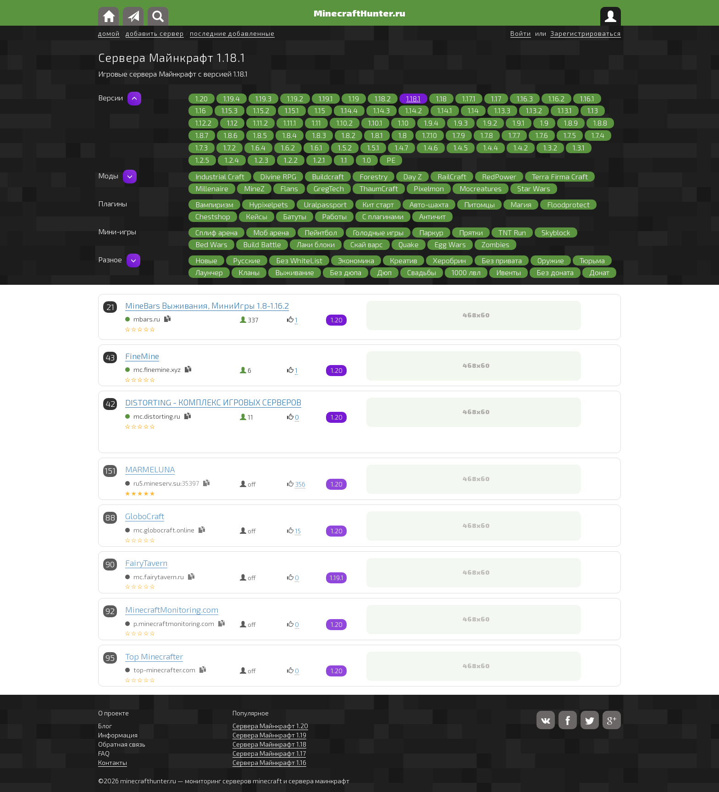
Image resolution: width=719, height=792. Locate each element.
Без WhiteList (299, 260)
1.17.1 (469, 98)
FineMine (142, 356)
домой (109, 33)
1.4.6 (431, 147)
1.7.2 (229, 147)
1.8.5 (260, 135)
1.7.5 (570, 135)
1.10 (403, 122)
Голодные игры (378, 232)
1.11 (316, 122)
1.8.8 (600, 122)
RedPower (499, 176)
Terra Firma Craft (560, 176)
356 (300, 484)
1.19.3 (263, 98)
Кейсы (256, 216)
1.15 (320, 110)
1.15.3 (229, 110)
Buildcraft (328, 176)
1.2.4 (232, 159)
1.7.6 (542, 135)
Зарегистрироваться (585, 33)
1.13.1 (565, 110)
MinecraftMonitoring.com (171, 609)
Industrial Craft (219, 176)
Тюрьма (592, 260)
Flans (289, 188)
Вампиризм (214, 204)
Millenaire (211, 188)
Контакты (112, 762)
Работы (334, 216)
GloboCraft (144, 516)
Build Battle (262, 244)
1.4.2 (521, 147)
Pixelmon (429, 188)
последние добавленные (232, 33)
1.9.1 (519, 122)
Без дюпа (345, 272)
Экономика (356, 260)
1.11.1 (289, 122)
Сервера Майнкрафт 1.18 (269, 744)
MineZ (254, 188)
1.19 (353, 98)
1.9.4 (431, 122)
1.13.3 (502, 110)
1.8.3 (319, 135)
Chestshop (212, 216)
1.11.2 (260, 122)
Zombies (495, 244)
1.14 (473, 110)
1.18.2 (383, 98)
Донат (599, 272)
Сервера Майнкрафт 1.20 (270, 726)
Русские (246, 260)
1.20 (201, 98)
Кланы (249, 272)
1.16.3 (525, 98)
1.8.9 (571, 122)
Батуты (294, 216)
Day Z (412, 176)
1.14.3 (381, 110)
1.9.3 (461, 122)
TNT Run (512, 232)
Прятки (471, 232)
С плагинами (383, 216)
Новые (206, 260)
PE (391, 159)
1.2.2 (291, 159)
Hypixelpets (268, 204)
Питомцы (479, 204)
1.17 (496, 98)
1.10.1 (375, 122)
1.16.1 (587, 98)
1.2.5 (202, 159)
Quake (408, 244)
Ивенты (508, 272)
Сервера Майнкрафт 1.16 (269, 762)
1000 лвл (466, 272)
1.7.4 (598, 135)
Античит (432, 216)
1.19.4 (231, 98)
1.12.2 (203, 122)
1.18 (441, 98)
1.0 (367, 159)
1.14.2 (413, 110)
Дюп (384, 272)
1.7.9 (459, 135)
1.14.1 (444, 110)
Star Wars (533, 188)
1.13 (592, 110)
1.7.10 (429, 135)
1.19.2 (295, 98)
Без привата (501, 260)
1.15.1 (292, 110)
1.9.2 (490, 122)
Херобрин (449, 260)
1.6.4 (258, 147)
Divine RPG (278, 176)
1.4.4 (490, 147)
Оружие (550, 260)
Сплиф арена (216, 232)
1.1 (344, 159)
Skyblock (556, 232)
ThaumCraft (379, 188)
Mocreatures (480, 188)
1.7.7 (514, 135)
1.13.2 (534, 110)
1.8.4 (289, 135)
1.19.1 (326, 98)
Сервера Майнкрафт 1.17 (269, 753)
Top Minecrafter (154, 656)
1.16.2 (556, 98)
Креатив (403, 260)
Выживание (294, 272)
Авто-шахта (428, 204)
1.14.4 (349, 110)
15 (298, 531)
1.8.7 (201, 135)
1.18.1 (413, 98)
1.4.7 (401, 147)
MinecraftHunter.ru (359, 12)
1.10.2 (345, 122)
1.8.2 (348, 135)
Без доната (555, 272)
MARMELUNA (150, 469)
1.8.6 (231, 135)
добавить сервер (155, 33)
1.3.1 (579, 147)
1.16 (200, 110)
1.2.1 (319, 159)
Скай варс (366, 244)
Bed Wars (211, 244)
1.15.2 (261, 110)
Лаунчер (209, 272)
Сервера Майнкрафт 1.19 (269, 735)
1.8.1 (377, 135)
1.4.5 (461, 147)
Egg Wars (450, 244)
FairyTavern (146, 563)
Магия (520, 204)
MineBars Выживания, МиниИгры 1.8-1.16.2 (207, 305)
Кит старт (378, 204)
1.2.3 (261, 159)
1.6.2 (288, 147)
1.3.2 (550, 147)
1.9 (544, 122)
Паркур (431, 232)
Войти (520, 33)
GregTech (329, 188)
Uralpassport (325, 204)
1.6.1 (316, 147)
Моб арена (271, 232)
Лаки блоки (316, 244)
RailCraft (451, 176)
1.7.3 (201, 147)
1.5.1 (373, 147)
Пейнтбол (320, 232)
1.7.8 (487, 135)
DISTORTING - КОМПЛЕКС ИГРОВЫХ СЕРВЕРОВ (213, 402)
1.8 (402, 135)
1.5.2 (345, 147)
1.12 (232, 122)
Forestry (373, 176)
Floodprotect (568, 204)
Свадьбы (421, 272)
